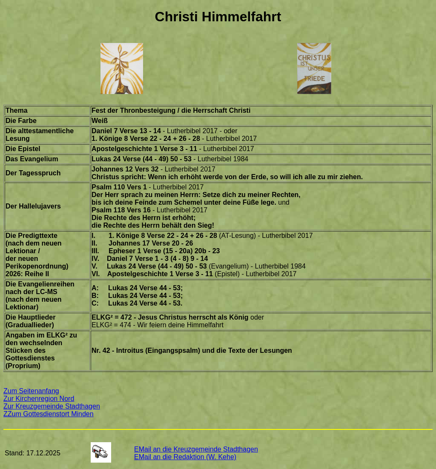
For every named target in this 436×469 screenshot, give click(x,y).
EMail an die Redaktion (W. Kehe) (185, 456)
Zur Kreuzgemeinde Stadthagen (51, 406)
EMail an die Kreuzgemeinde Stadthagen (196, 449)
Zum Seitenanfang (31, 391)
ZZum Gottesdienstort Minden (48, 414)
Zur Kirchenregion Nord (38, 398)
